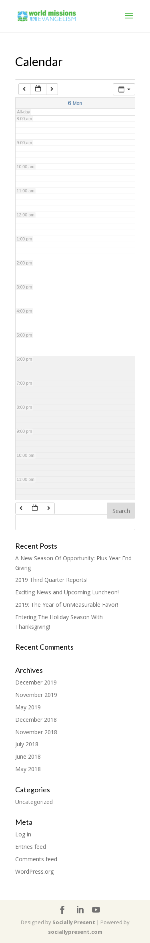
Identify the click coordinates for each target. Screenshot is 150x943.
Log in (23, 834)
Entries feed (30, 846)
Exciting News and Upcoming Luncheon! (67, 592)
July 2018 (26, 744)
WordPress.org (34, 871)
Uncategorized (34, 802)
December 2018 (36, 719)
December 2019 (36, 682)
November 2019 (36, 695)
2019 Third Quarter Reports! (51, 580)
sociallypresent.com (75, 931)
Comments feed (36, 859)
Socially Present (73, 922)
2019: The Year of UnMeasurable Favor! (66, 604)
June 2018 (28, 756)
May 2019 (28, 707)
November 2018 (36, 732)
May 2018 (28, 769)
